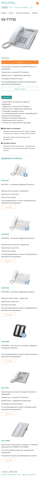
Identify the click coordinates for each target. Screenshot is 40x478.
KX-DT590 (5, 341)
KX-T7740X (5, 440)
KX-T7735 (5, 388)
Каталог (5, 7)
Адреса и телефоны (21, 7)
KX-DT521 (5, 180)
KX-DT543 (5, 234)
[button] (37, 3)
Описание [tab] (6, 97)
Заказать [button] (20, 62)
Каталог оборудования (9, 474)
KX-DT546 (5, 288)
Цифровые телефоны (11, 158)
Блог (11, 7)
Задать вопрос (20, 89)
